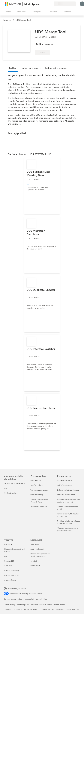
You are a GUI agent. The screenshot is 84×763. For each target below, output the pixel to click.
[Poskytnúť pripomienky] (41, 4)
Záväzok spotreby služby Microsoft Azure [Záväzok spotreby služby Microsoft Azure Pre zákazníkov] (39, 500)
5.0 (37, 44)
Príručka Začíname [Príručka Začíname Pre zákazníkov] (37, 485)
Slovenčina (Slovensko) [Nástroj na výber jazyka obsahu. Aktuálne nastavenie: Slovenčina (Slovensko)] (17, 588)
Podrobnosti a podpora (55, 68)
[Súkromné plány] (51, 4)
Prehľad (12, 68)
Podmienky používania (13, 609)
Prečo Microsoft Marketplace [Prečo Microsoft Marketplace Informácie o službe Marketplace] (14, 483)
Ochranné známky (31, 609)
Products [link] (7, 20)
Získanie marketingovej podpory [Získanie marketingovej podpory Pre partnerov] (68, 490)
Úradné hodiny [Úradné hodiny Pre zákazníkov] (35, 480)
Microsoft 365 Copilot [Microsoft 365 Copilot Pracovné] (11, 575)
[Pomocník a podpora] (44, 4)
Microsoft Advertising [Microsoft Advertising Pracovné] (11, 570)
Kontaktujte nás (23, 604)
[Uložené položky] (48, 4)
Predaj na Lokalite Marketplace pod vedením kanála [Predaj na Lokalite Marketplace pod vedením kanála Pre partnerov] (68, 522)
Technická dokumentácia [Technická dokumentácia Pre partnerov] (66, 495)
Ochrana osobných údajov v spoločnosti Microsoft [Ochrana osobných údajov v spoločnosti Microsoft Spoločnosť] (40, 555)
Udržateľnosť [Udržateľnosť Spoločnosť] (35, 566)
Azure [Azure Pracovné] (6, 556)
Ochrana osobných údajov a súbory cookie (48, 604)
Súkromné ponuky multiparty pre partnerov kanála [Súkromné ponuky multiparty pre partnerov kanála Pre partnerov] (67, 529)
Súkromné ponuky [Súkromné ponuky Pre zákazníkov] (36, 495)
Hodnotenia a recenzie (31, 68)
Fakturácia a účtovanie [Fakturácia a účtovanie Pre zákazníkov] (38, 506)
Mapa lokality (9, 604)
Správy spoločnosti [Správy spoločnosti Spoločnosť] (37, 549)
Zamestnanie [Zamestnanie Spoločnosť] (35, 544)
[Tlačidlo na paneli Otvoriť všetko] (7, 12)
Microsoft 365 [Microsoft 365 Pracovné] (9, 566)
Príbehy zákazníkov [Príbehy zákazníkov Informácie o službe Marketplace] (10, 493)
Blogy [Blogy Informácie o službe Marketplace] (6, 488)
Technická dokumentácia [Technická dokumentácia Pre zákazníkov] (39, 490)
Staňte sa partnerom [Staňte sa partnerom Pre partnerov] (64, 480)
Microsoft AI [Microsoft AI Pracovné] (8, 544)
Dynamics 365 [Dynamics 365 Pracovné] (9, 561)
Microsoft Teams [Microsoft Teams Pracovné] (10, 580)
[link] (42, 185)
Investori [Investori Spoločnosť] (33, 561)
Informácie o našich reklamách (52, 609)
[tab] (13, 68)
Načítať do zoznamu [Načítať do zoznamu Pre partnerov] (64, 485)
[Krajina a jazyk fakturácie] (65, 3)
